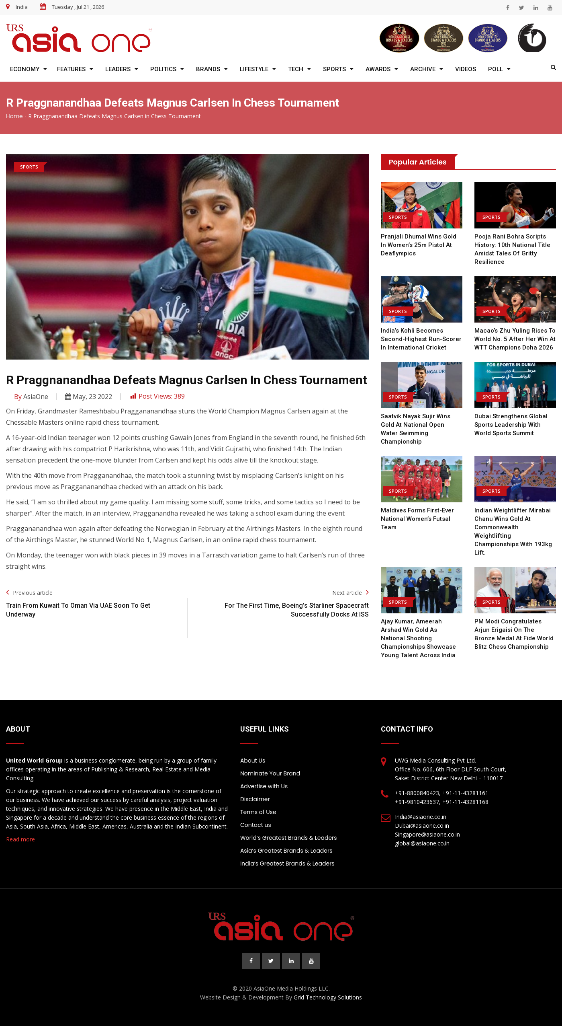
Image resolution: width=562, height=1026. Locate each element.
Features (71, 69)
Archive (422, 69)
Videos (465, 69)
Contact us (255, 825)
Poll (495, 69)
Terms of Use (258, 812)
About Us (252, 761)
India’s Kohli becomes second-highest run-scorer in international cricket (421, 339)
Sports (334, 69)
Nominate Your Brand (270, 773)
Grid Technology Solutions (328, 997)
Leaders (118, 69)
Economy (24, 69)
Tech (295, 69)
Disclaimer (255, 799)
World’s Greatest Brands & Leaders (288, 838)
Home (14, 116)
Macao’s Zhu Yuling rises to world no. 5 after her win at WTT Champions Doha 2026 (515, 339)
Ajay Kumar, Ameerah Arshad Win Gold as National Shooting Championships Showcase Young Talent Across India (418, 638)
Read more (20, 839)
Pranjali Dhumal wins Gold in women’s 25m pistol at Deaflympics (418, 245)
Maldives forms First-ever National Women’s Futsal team (417, 519)
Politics (163, 69)
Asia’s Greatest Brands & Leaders (286, 851)
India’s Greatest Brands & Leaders (287, 863)
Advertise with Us (264, 786)
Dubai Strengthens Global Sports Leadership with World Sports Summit (511, 425)
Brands (208, 69)
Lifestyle (254, 69)
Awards (378, 69)
